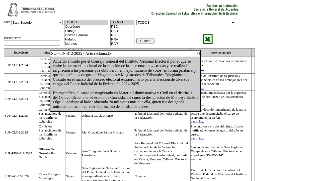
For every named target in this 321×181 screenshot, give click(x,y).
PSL (122, 35)
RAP (122, 44)
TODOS (122, 22)
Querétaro (86, 27)
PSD (122, 31)
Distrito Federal (86, 35)
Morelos (86, 44)
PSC (122, 27)
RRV (122, 39)
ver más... (197, 121)
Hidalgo (86, 31)
